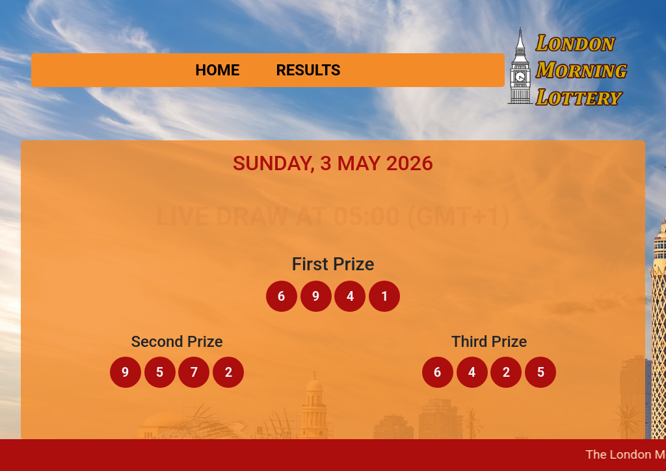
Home (217, 70)
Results (308, 70)
